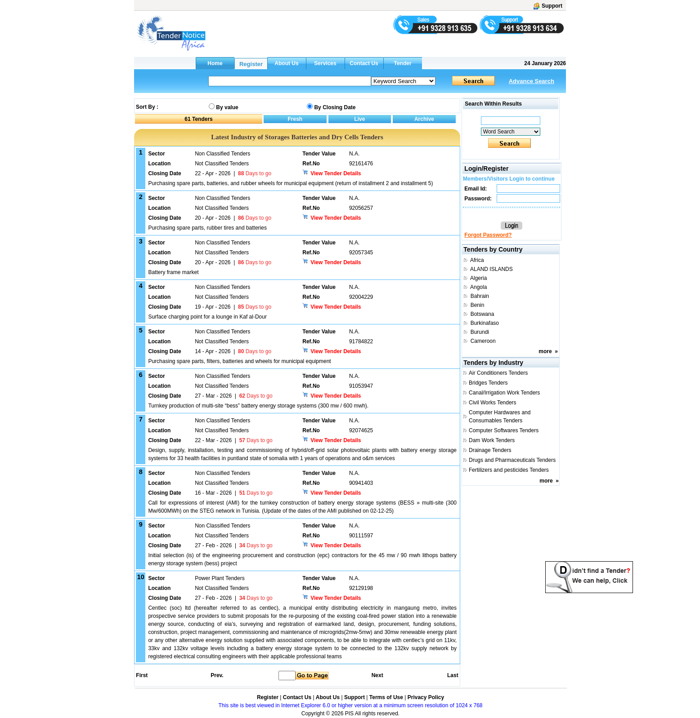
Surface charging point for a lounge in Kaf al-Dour (207, 317)
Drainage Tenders (490, 450)
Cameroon (483, 341)
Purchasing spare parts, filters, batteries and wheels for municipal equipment (239, 361)
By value (227, 107)
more (545, 351)
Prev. (217, 675)
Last (452, 675)
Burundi (480, 332)
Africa (477, 260)
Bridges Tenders (488, 383)
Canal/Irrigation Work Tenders (504, 393)
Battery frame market (173, 272)
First (141, 675)
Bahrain (480, 296)
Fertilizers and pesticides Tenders (509, 470)
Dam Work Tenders (492, 440)
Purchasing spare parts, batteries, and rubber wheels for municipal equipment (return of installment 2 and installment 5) (290, 183)
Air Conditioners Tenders (498, 373)
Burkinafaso (485, 323)
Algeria (478, 278)
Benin (478, 305)
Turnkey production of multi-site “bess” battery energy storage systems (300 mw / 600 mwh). (258, 406)
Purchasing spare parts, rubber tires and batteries (207, 228)
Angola (478, 287)
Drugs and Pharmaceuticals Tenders (512, 460)
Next (377, 675)
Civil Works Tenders (492, 402)
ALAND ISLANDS (491, 269)
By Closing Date (334, 107)
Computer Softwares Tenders (503, 430)
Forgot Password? (488, 235)
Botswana (482, 314)
